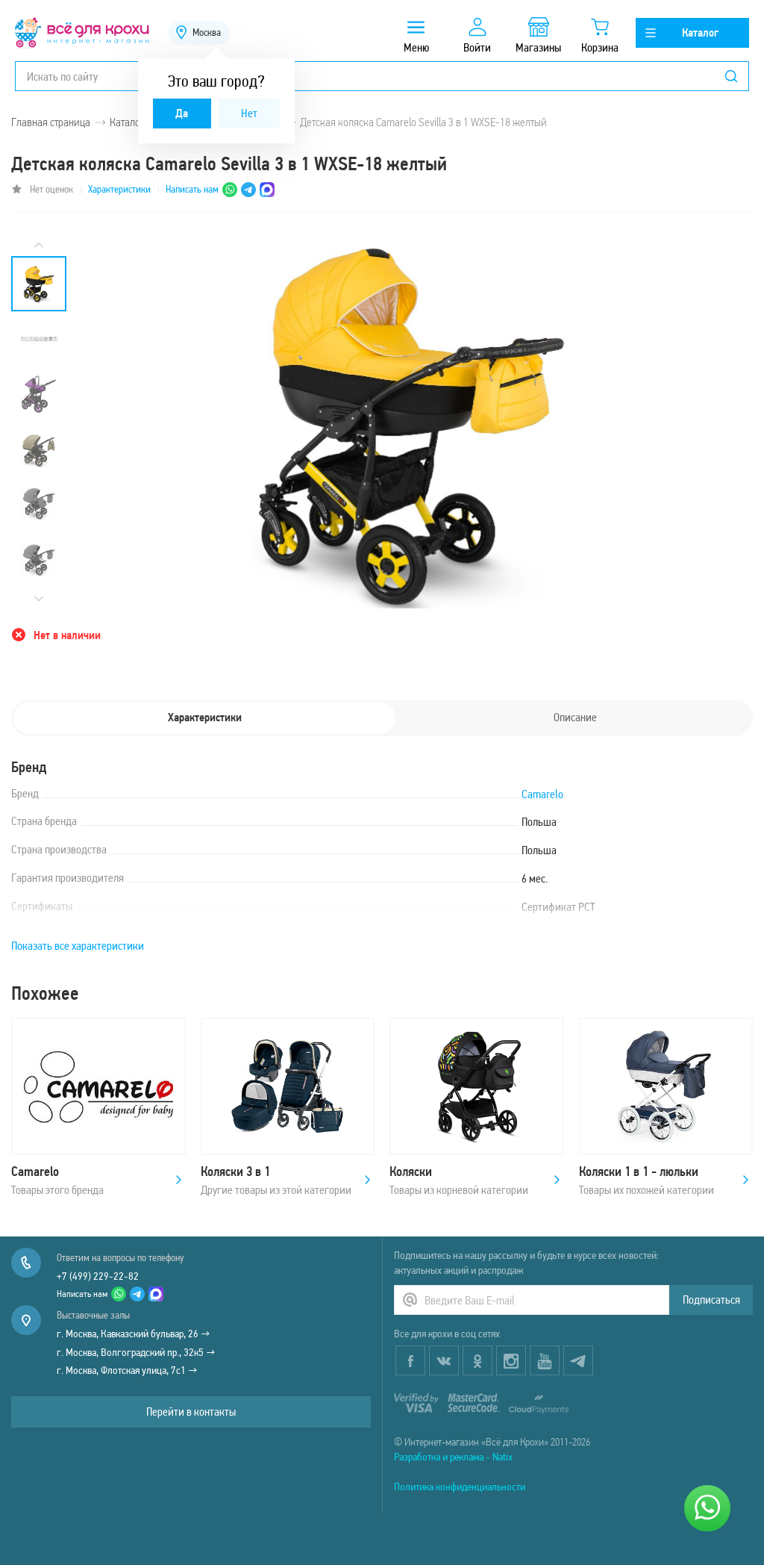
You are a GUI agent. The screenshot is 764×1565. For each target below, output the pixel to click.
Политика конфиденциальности (459, 1486)
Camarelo (542, 794)
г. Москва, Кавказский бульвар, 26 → (133, 1333)
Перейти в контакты (191, 1411)
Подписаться (711, 1299)
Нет (249, 113)
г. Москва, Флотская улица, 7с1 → (127, 1370)
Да (181, 113)
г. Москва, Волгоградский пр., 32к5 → (136, 1352)
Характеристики (119, 189)
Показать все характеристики (77, 946)
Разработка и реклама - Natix (453, 1456)
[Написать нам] (707, 1508)
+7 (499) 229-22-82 (98, 1276)
